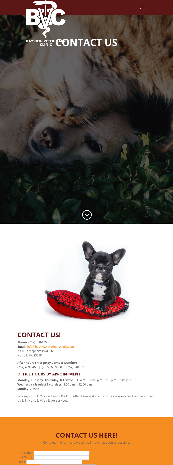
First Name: (25, 453)
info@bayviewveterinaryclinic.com (50, 347)
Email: (21, 462)
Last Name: (25, 457)
